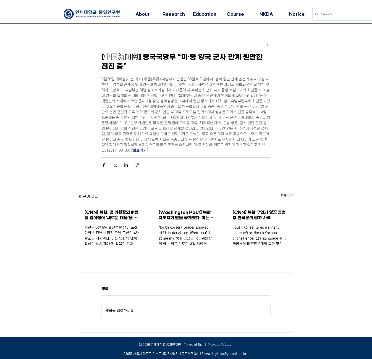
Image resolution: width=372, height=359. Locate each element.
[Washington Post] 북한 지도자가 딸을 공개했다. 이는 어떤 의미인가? (185, 215)
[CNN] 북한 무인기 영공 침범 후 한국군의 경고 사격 (259, 215)
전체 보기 (287, 195)
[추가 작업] (267, 45)
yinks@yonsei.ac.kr (231, 353)
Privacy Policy (219, 344)
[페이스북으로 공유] (104, 165)
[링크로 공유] (137, 165)
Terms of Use (194, 344)
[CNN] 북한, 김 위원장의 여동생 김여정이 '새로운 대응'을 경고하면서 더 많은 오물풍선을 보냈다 (111, 215)
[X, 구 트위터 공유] (115, 165)
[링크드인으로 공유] (126, 165)
